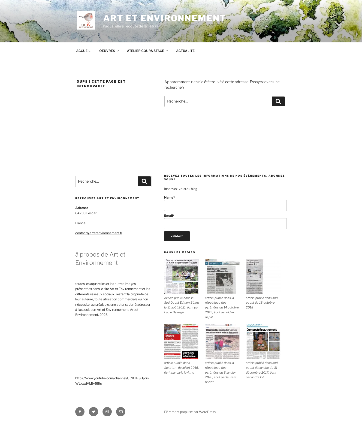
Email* (225, 222)
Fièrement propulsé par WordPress (190, 412)
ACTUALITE (185, 51)
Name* (225, 203)
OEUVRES (109, 51)
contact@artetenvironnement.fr (98, 233)
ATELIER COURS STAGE (148, 51)
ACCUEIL (83, 51)
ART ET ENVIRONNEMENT (164, 18)
